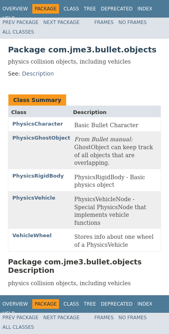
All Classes (18, 32)
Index (145, 9)
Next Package (61, 22)
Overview (15, 9)
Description (38, 73)
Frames (104, 22)
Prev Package (20, 22)
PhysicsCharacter (37, 124)
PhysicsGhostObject (41, 138)
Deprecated (117, 9)
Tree (90, 9)
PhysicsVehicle (33, 198)
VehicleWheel (32, 235)
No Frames (132, 22)
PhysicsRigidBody (38, 176)
